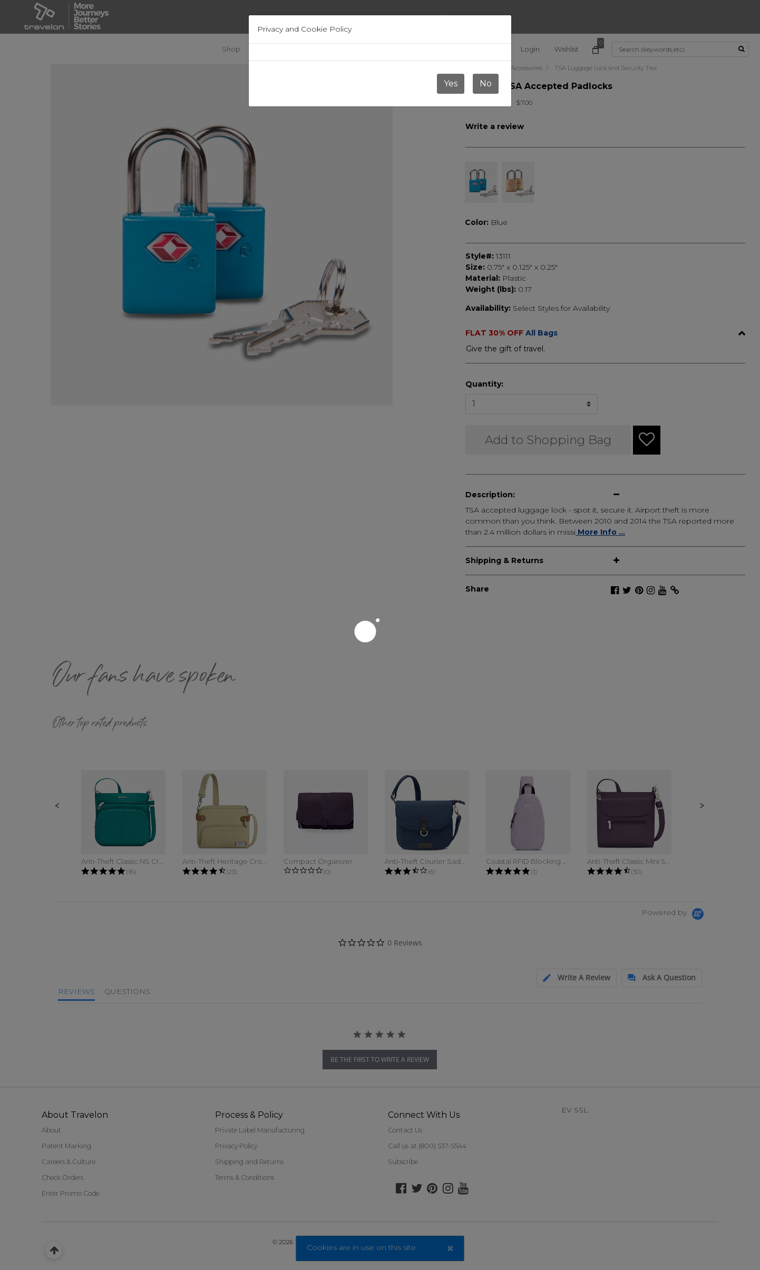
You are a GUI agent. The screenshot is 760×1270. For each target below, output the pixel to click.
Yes (450, 83)
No (486, 83)
